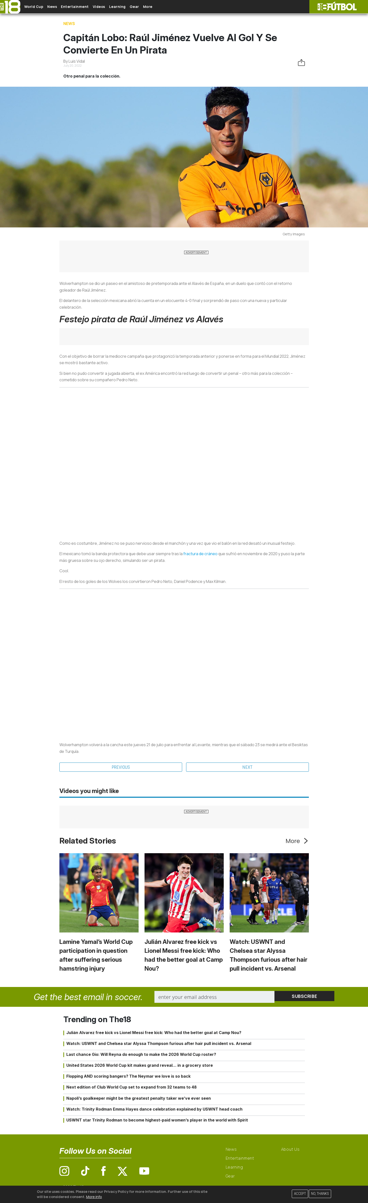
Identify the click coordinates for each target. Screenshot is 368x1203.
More (175, 6)
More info (94, 1196)
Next (247, 767)
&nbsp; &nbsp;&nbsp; (184, 460)
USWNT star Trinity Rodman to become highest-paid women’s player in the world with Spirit (157, 1120)
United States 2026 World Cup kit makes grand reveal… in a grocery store (139, 1066)
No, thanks (320, 1194)
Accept (300, 1194)
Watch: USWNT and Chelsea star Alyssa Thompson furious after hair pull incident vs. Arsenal (158, 1043)
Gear (158, 6)
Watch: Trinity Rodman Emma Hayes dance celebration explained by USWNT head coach (154, 1109)
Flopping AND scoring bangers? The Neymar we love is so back (128, 1076)
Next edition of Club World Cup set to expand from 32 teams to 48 (131, 1087)
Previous (121, 767)
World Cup (38, 6)
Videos (115, 6)
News (60, 6)
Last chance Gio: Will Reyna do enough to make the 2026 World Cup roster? (141, 1055)
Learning (137, 6)
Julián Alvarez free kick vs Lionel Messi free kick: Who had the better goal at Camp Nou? (153, 1033)
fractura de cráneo (200, 553)
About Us (290, 1150)
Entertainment (87, 6)
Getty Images (294, 234)
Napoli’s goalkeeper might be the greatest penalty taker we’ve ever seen (138, 1098)
